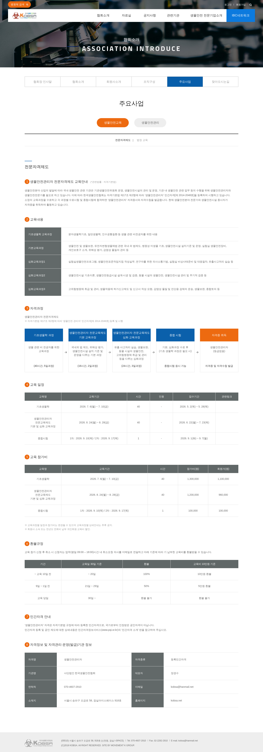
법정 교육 (142, 140)
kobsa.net (176, 700)
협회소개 (103, 15)
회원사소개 (113, 81)
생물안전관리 (150, 122)
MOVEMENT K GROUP (122, 745)
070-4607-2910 (72, 686)
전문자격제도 (123, 140)
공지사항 (150, 15)
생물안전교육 (113, 122)
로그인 (228, 4)
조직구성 (149, 81)
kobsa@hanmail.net (182, 686)
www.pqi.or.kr (109, 629)
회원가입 (241, 4)
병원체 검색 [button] (17, 4)
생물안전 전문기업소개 (206, 15)
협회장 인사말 (42, 81)
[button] (250, 5)
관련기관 (173, 15)
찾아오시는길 (220, 81)
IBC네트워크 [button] (240, 15)
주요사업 (185, 81)
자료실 (126, 15)
